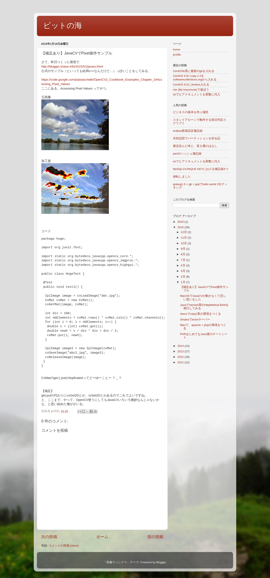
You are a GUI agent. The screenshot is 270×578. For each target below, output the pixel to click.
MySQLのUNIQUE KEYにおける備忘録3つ (200, 169)
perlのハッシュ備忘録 (187, 153)
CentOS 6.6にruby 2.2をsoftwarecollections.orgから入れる (195, 77)
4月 (183, 271)
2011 (181, 362)
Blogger (161, 562)
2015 (181, 227)
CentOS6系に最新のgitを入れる (193, 71)
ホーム (102, 537)
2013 (181, 351)
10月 (184, 243)
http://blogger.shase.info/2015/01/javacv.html (72, 66)
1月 (183, 282)
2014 (181, 345)
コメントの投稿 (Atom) (64, 545)
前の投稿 (155, 537)
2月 (183, 276)
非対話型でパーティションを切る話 (196, 138)
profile (177, 54)
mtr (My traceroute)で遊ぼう (191, 89)
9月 (183, 248)
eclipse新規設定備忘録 (187, 130)
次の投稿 (49, 537)
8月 (183, 254)
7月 (183, 260)
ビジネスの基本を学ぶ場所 (190, 112)
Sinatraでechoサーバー (195, 319)
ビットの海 (62, 25)
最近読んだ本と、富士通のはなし (195, 146)
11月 (184, 237)
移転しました (182, 176)
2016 (181, 221)
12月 (184, 232)
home (176, 49)
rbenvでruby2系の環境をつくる (200, 313)
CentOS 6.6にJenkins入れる (191, 84)
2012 (181, 356)
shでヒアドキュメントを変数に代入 (196, 94)
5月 (183, 265)
